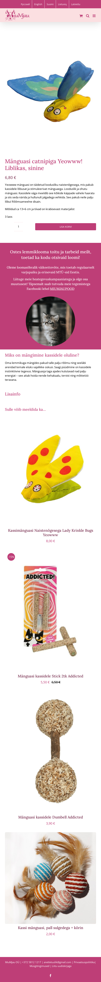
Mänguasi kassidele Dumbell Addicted (50, 817)
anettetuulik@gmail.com (57, 962)
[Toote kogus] (18, 226)
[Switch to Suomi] (50, 4)
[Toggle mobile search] (87, 16)
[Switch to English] (38, 4)
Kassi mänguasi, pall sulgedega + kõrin (50, 927)
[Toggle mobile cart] (81, 16)
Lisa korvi (66, 226)
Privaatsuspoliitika (84, 962)
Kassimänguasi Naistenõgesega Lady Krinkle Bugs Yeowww (50, 532)
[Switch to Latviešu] (75, 4)
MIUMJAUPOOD (62, 289)
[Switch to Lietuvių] (62, 4)
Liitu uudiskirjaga (61, 966)
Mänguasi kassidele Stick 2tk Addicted (50, 676)
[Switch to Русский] (25, 4)
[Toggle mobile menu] (94, 16)
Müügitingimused (39, 966)
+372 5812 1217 (31, 962)
